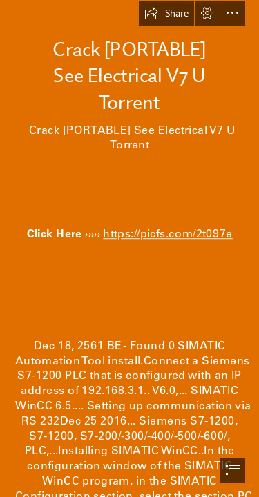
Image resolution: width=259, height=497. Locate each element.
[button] (166, 13)
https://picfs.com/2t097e (168, 233)
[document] (129, 248)
